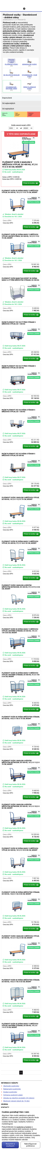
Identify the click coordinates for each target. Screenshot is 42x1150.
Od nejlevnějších (8, 103)
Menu (36, 7)
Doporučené (7, 98)
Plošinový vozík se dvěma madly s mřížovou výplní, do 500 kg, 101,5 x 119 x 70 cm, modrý (21, 209)
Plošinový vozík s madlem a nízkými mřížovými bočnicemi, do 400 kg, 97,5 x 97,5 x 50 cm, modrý (21, 604)
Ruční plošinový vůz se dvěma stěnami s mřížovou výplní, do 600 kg (21, 472)
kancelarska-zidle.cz (21, 3)
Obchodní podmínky (11, 1086)
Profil (11, 7)
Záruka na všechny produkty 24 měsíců (18, 1098)
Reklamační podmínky (12, 1089)
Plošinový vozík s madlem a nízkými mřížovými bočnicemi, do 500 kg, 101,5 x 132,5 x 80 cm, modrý (21, 823)
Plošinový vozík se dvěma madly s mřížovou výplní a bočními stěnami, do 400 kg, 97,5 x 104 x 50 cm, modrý (21, 691)
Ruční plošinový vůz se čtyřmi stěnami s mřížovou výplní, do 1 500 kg (21, 340)
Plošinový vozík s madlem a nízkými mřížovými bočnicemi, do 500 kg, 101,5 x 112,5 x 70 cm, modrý (21, 779)
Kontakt (18, 7)
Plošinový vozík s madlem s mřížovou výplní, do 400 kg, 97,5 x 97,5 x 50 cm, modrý (21, 159)
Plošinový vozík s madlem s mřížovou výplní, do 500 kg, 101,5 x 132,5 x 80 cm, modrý (21, 954)
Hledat (3, 7)
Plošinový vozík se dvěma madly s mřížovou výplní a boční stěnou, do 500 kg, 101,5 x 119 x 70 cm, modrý (21, 253)
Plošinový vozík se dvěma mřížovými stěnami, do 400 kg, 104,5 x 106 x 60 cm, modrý (21, 998)
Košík (24, 9)
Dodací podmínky (10, 1092)
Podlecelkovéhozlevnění (17, 114)
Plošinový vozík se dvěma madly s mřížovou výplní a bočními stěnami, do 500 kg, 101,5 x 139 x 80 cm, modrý (21, 647)
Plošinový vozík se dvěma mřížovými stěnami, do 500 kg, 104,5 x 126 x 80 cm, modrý (21, 911)
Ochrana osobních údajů (13, 1095)
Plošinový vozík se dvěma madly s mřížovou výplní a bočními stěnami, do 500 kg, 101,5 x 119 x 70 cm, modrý (21, 1042)
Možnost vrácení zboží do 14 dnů (16, 1101)
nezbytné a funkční (23, 1127)
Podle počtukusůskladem (5, 114)
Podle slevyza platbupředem (30, 114)
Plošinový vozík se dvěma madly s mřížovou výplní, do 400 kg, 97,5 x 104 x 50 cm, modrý (21, 560)
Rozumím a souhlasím (10, 1145)
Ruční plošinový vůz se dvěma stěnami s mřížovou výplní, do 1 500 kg (21, 428)
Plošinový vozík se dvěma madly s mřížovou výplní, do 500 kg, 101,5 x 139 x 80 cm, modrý (21, 867)
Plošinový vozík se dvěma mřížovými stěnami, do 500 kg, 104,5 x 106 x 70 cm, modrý (21, 735)
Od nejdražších (8, 109)
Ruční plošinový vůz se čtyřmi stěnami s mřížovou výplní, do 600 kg (21, 384)
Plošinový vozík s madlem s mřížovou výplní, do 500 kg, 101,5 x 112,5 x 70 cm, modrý (21, 516)
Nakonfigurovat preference (30, 1145)
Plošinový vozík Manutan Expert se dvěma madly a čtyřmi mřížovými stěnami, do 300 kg (21, 297)
